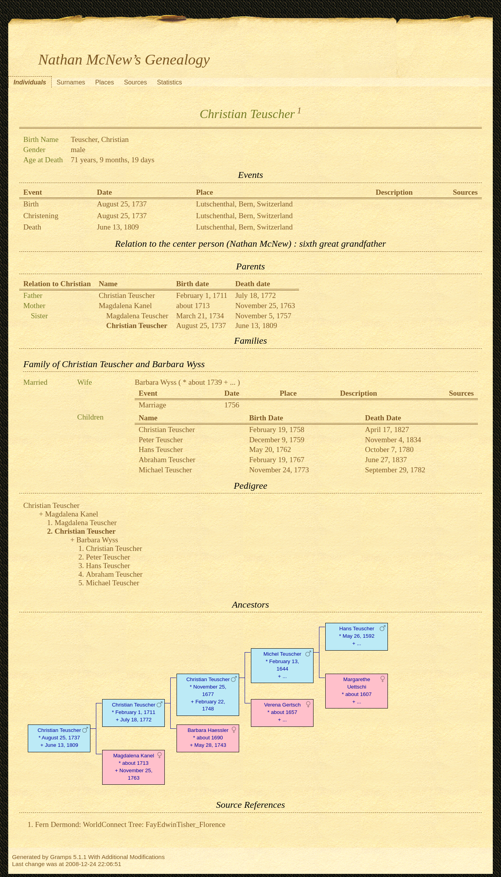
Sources (135, 82)
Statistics (169, 82)
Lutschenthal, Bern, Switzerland (244, 204)
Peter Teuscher (161, 440)
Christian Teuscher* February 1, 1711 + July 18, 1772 (133, 712)
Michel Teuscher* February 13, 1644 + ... (282, 665)
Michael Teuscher (165, 470)
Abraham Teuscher (167, 460)
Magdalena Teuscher (137, 316)
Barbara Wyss (156, 382)
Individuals (29, 82)
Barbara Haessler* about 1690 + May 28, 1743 (208, 737)
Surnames (71, 82)
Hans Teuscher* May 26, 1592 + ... (356, 636)
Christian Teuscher (127, 295)
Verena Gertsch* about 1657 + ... (282, 712)
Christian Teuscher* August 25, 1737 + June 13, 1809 (59, 737)
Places (104, 82)
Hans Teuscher (161, 449)
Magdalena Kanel (125, 305)
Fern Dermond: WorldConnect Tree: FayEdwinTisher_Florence (130, 824)
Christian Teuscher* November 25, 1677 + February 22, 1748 (208, 694)
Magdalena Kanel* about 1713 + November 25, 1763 (133, 766)
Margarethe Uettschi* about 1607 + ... (356, 690)
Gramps (61, 857)
